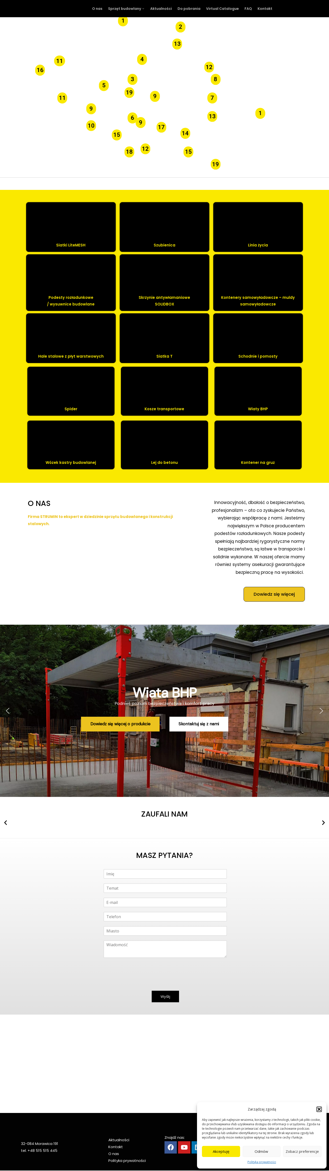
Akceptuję (221, 1151)
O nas (113, 1153)
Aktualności (118, 1139)
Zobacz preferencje (302, 1151)
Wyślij (165, 996)
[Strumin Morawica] (164, 1064)
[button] (319, 1109)
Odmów (261, 1151)
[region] (164, 711)
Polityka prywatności (261, 1162)
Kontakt (115, 1146)
